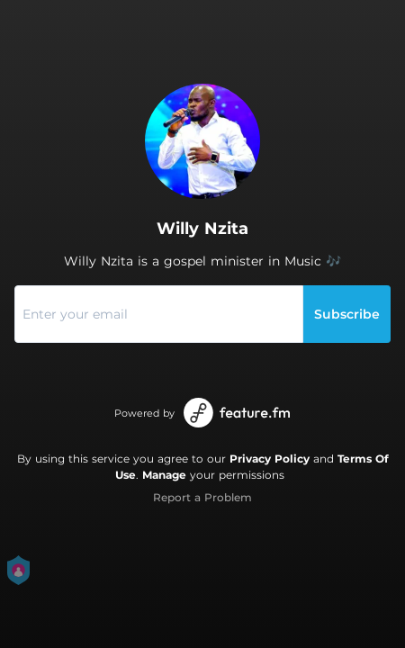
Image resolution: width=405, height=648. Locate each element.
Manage (164, 475)
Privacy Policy (270, 458)
